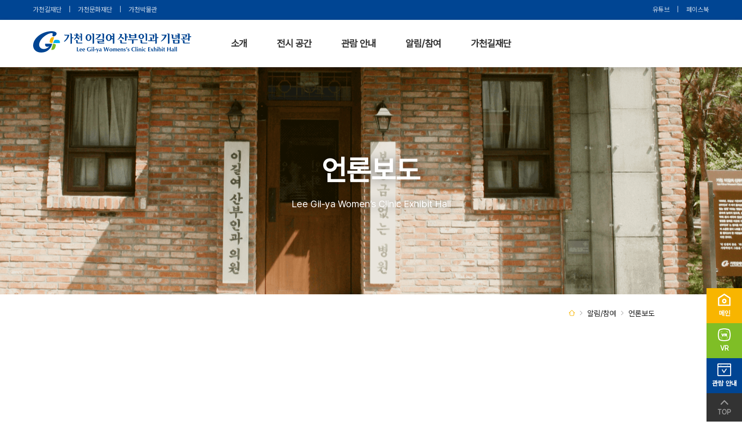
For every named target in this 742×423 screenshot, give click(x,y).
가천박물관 (143, 9)
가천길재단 (47, 9)
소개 (239, 43)
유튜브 (661, 9)
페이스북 (697, 9)
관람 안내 (358, 43)
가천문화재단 (95, 9)
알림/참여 (423, 43)
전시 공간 (294, 43)
